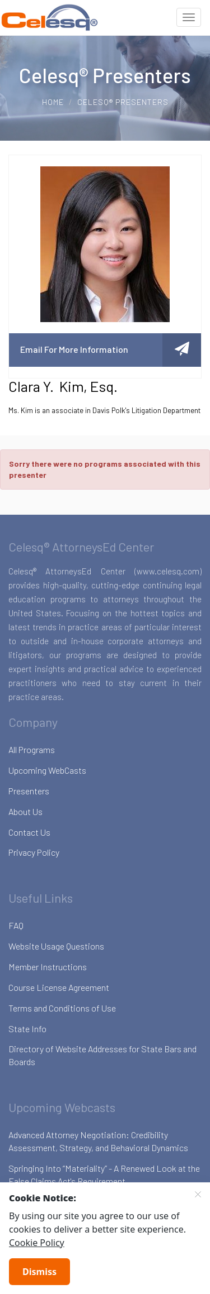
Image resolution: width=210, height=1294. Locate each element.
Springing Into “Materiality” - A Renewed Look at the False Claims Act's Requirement (104, 1174)
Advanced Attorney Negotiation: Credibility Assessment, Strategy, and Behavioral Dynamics (98, 1141)
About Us (25, 811)
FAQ (16, 925)
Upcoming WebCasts (47, 770)
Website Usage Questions (56, 946)
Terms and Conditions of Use (62, 1008)
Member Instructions (47, 966)
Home (53, 102)
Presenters (28, 790)
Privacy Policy (33, 852)
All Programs (31, 749)
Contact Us (29, 832)
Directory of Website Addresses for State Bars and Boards (102, 1055)
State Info (27, 1028)
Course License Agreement (58, 987)
